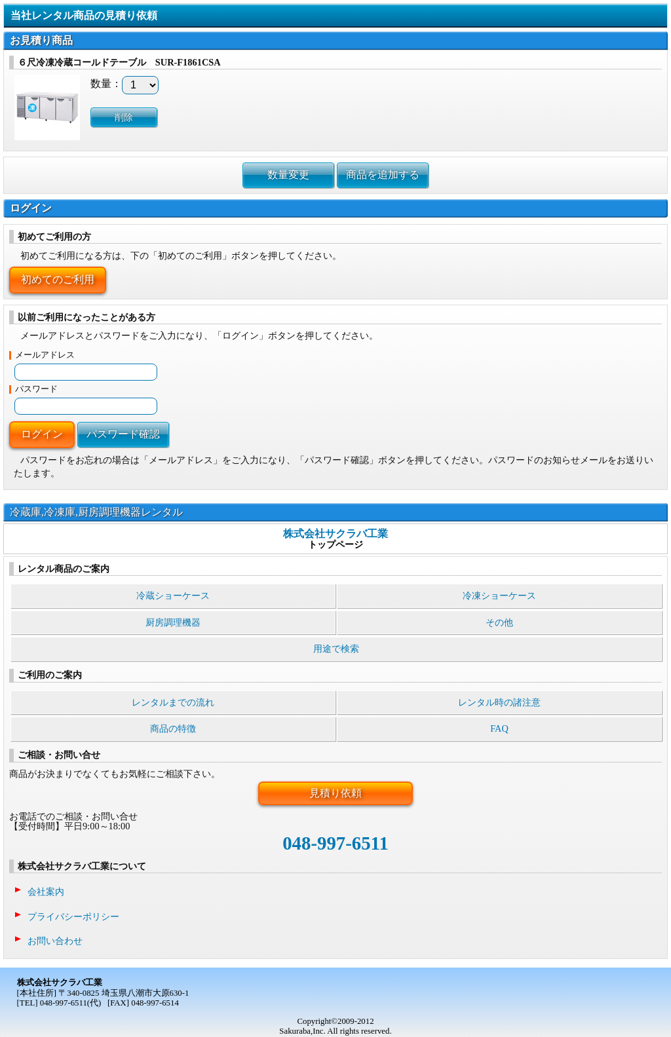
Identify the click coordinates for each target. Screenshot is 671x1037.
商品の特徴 (173, 728)
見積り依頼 (335, 793)
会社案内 (46, 891)
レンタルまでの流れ (173, 702)
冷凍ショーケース (499, 595)
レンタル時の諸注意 (499, 702)
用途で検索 (336, 648)
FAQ (499, 728)
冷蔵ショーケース (173, 595)
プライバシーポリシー (73, 916)
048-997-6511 (335, 843)
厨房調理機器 (173, 622)
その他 (499, 622)
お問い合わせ (55, 940)
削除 (124, 117)
